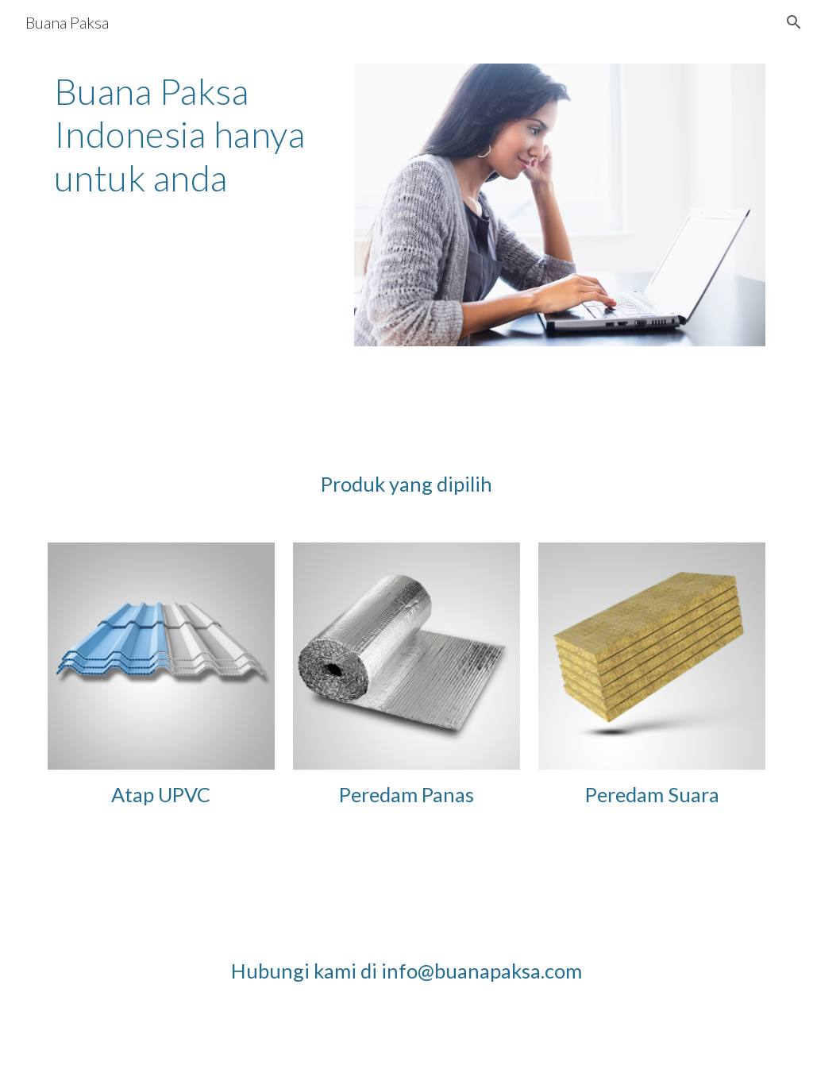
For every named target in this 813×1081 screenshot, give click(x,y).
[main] (192, 135)
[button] (794, 22)
